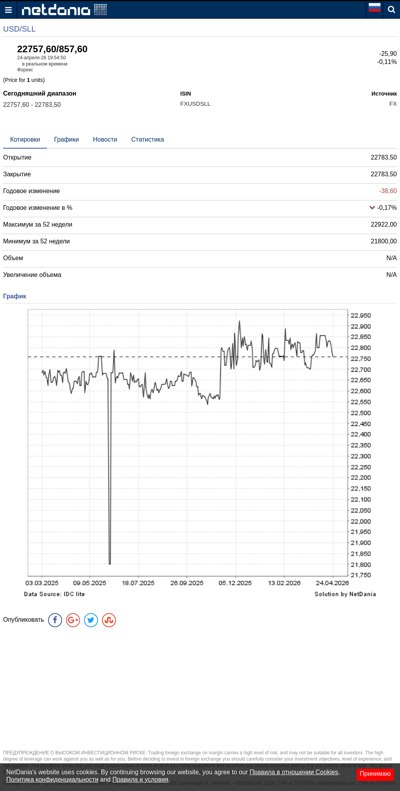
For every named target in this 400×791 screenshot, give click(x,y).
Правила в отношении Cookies (294, 772)
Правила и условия (140, 779)
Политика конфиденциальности (52, 779)
